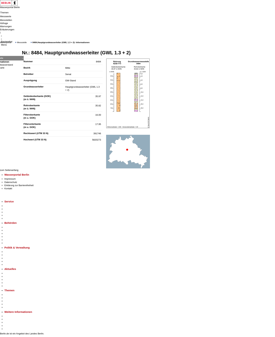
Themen (4, 12)
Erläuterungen (7, 29)
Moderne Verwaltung (14, 301)
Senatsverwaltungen (14, 230)
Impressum (10, 179)
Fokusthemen (11, 294)
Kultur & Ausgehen (13, 316)
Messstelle (22, 42)
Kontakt (8, 188)
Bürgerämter (10, 236)
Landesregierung (13, 251)
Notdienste (9, 215)
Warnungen (6, 26)
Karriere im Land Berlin (16, 255)
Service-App (10, 206)
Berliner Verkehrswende (16, 298)
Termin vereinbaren (14, 209)
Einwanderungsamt (14, 243)
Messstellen (6, 20)
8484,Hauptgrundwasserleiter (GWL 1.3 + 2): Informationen (61, 42)
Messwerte (5, 16)
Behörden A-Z (11, 227)
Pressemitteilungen (14, 273)
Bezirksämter (11, 233)
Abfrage (4, 23)
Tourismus (9, 319)
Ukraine (8, 282)
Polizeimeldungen (13, 276)
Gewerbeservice (12, 218)
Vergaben (9, 264)
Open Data (9, 261)
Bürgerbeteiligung (13, 258)
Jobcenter (9, 240)
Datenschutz (10, 182)
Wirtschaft (9, 322)
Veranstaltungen (12, 279)
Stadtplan (9, 329)
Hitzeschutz (10, 286)
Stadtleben (9, 325)
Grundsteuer (10, 307)
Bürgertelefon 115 (13, 212)
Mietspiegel (10, 304)
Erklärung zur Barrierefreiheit (18, 185)
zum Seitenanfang (9, 170)
